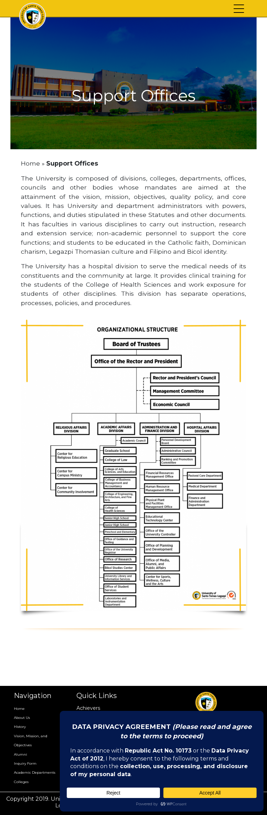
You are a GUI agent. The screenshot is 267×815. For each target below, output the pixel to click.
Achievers (88, 708)
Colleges (21, 782)
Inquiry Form (25, 763)
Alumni (20, 754)
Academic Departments (34, 772)
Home (30, 163)
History (20, 726)
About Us (22, 717)
